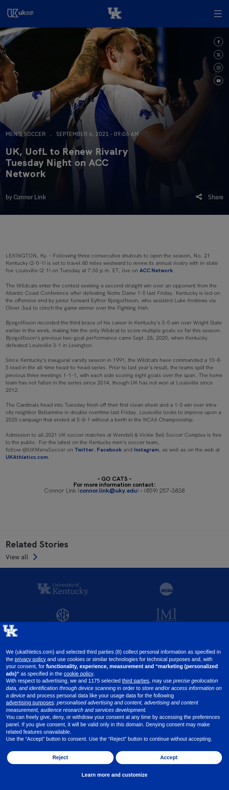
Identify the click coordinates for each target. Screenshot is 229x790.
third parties (135, 681)
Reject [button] (60, 757)
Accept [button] (168, 757)
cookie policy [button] (79, 674)
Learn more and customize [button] (114, 775)
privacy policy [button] (30, 659)
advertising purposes (30, 703)
